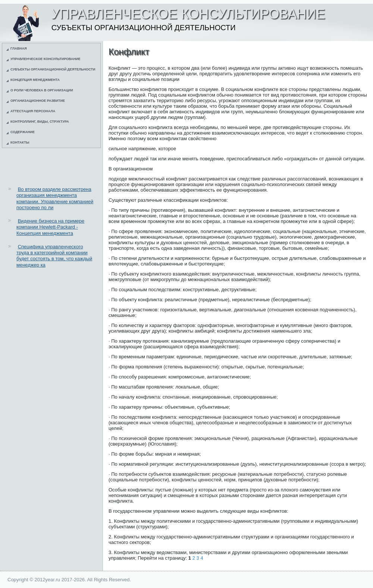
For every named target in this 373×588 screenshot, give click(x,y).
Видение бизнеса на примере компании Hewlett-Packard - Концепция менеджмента (50, 227)
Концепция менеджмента (35, 80)
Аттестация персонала (32, 111)
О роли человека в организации (41, 90)
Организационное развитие (37, 101)
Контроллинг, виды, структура (39, 121)
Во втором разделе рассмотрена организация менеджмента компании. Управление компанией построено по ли (54, 198)
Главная (18, 48)
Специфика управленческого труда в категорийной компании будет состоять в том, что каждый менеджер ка (54, 256)
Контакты (19, 142)
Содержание (22, 132)
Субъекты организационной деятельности (52, 69)
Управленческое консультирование (45, 59)
